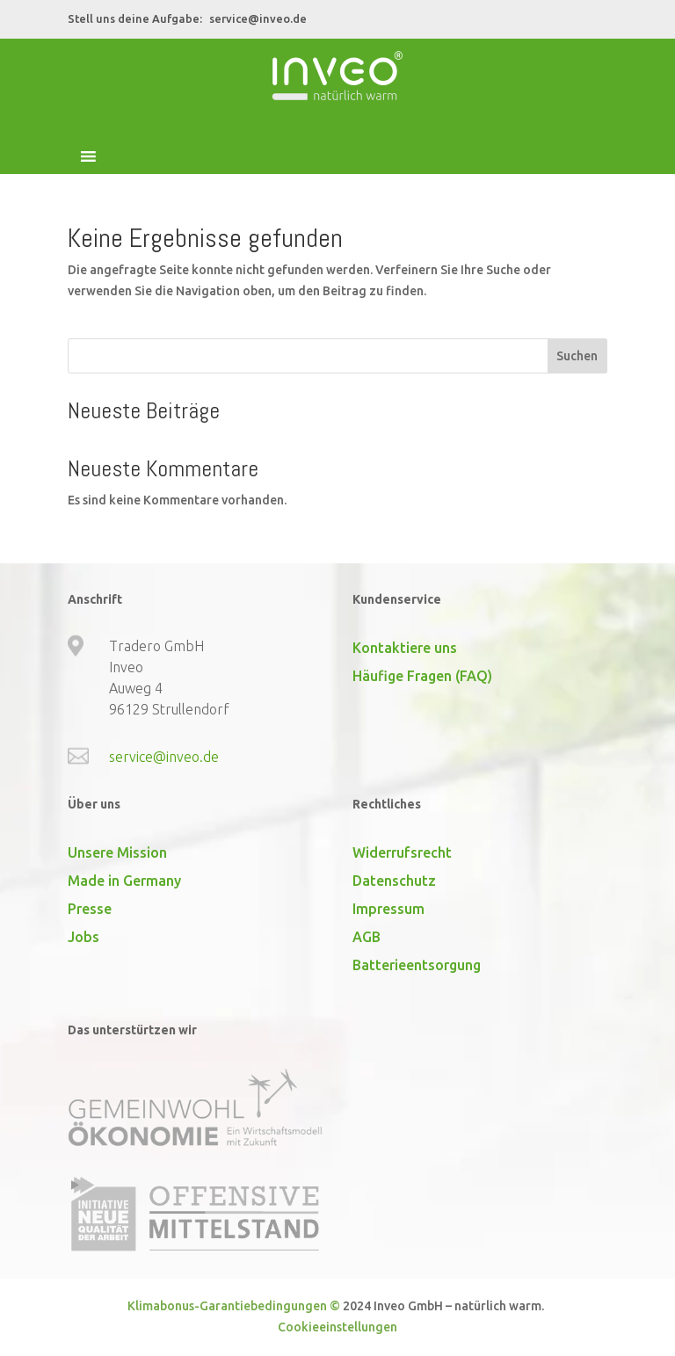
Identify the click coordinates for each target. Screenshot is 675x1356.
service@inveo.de (258, 18)
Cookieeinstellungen (337, 1327)
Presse (90, 909)
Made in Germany (124, 880)
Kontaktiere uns (404, 648)
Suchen (577, 356)
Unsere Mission (117, 852)
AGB (366, 937)
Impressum (388, 909)
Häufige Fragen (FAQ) (422, 676)
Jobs (83, 937)
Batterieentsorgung (416, 965)
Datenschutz (394, 880)
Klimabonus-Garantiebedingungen (227, 1306)
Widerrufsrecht (402, 852)
